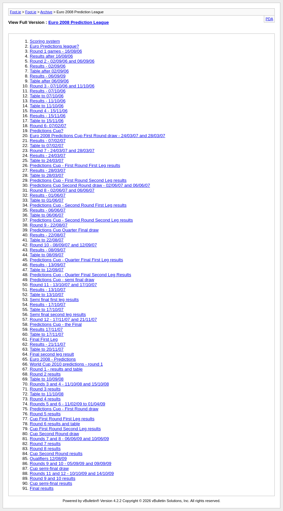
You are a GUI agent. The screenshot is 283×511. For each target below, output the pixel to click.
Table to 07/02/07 (46, 145)
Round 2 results (45, 374)
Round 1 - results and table (56, 369)
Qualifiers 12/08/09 (48, 458)
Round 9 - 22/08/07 (48, 225)
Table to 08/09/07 (46, 254)
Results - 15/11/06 (47, 115)
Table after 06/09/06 (49, 80)
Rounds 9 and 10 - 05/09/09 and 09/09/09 (70, 463)
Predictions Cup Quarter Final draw (64, 230)
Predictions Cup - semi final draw (62, 279)
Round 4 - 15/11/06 (48, 110)
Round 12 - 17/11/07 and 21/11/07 (63, 319)
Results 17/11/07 (46, 329)
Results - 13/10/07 (47, 289)
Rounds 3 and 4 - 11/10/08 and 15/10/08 (69, 384)
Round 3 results (45, 388)
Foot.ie (15, 12)
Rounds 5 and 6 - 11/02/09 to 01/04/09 (67, 403)
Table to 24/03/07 (46, 160)
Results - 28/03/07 (47, 170)
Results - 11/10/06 (47, 100)
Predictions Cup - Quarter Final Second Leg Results (80, 274)
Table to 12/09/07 (46, 269)
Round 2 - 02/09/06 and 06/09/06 (62, 61)
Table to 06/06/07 (46, 215)
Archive (46, 12)
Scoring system (45, 41)
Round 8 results (45, 448)
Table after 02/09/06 (49, 71)
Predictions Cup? (46, 130)
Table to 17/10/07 (46, 309)
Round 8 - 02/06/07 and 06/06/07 (62, 190)
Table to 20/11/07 (46, 349)
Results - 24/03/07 (47, 155)
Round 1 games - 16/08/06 (56, 51)
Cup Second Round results (56, 453)
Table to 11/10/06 (46, 105)
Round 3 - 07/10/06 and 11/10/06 (62, 85)
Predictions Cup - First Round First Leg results (75, 165)
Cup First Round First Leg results (62, 418)
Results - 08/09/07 (47, 249)
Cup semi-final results (51, 483)
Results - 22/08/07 (47, 234)
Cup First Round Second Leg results (65, 428)
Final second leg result (52, 354)
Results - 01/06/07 (47, 195)
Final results (42, 488)
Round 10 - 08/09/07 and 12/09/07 (63, 244)
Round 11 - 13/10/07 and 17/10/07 (63, 284)
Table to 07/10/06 (46, 95)
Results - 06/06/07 (47, 210)
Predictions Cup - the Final (56, 324)
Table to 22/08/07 (46, 239)
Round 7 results (45, 443)
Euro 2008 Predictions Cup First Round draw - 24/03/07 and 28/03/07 (97, 135)
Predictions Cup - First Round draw (64, 408)
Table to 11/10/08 (46, 393)
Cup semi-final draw (49, 468)
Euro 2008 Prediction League (78, 22)
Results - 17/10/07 (47, 304)
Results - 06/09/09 (47, 76)
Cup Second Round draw (54, 433)
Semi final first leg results (54, 299)
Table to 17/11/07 (46, 334)
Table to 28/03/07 (46, 175)
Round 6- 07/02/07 (48, 125)
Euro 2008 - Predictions (53, 359)
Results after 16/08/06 (51, 56)
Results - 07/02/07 (47, 140)
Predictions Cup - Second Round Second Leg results (81, 220)
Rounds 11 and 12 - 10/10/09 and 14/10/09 (72, 473)
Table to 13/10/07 (46, 294)
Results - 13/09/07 (47, 264)
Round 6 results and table (55, 423)
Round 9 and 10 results (52, 478)
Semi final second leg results (58, 314)
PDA (269, 19)
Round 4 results (45, 398)
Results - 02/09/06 (47, 66)
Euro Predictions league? (54, 46)
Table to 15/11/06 (46, 120)
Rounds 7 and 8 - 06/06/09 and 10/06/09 (69, 438)
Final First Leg (44, 339)
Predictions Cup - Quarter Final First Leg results (76, 259)
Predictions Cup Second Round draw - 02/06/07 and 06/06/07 (90, 185)
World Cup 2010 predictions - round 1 (66, 364)
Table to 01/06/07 (46, 200)
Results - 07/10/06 (47, 90)
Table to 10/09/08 (46, 379)
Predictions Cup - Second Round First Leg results (78, 205)
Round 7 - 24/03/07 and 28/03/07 (62, 150)
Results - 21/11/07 (47, 344)
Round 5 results (45, 413)
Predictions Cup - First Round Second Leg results (78, 180)
